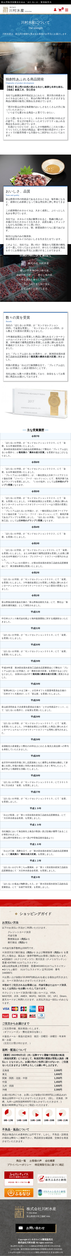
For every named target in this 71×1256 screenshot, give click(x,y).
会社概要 (50, 1160)
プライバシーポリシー (19, 1164)
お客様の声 (36, 1160)
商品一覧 (21, 1160)
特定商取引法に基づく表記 (49, 1164)
